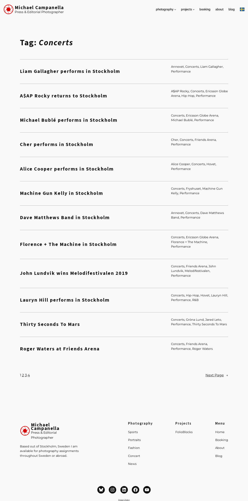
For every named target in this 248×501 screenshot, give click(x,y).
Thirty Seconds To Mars (50, 324)
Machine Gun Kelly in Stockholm (61, 193)
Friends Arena (205, 140)
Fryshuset (193, 188)
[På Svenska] (242, 9)
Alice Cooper (180, 164)
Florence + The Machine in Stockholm (68, 244)
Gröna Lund (195, 320)
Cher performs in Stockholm (56, 144)
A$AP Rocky (180, 91)
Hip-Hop (187, 96)
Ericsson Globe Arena (202, 115)
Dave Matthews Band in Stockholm (65, 217)
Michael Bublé (182, 120)
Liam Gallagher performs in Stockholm (70, 71)
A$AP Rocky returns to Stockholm (63, 96)
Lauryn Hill (219, 295)
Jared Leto (213, 320)
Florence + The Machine (189, 242)
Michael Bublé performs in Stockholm (68, 120)
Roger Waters (202, 349)
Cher (174, 140)
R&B (195, 300)
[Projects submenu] (194, 9)
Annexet (177, 67)
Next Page (216, 375)
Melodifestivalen (197, 271)
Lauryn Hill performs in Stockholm (65, 300)
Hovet (211, 164)
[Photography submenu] (175, 9)
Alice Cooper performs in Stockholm (67, 169)
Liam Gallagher (211, 67)
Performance (181, 71)
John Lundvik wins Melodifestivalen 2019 (74, 273)
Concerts (192, 67)
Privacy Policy (124, 500)
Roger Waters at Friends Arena (60, 349)
